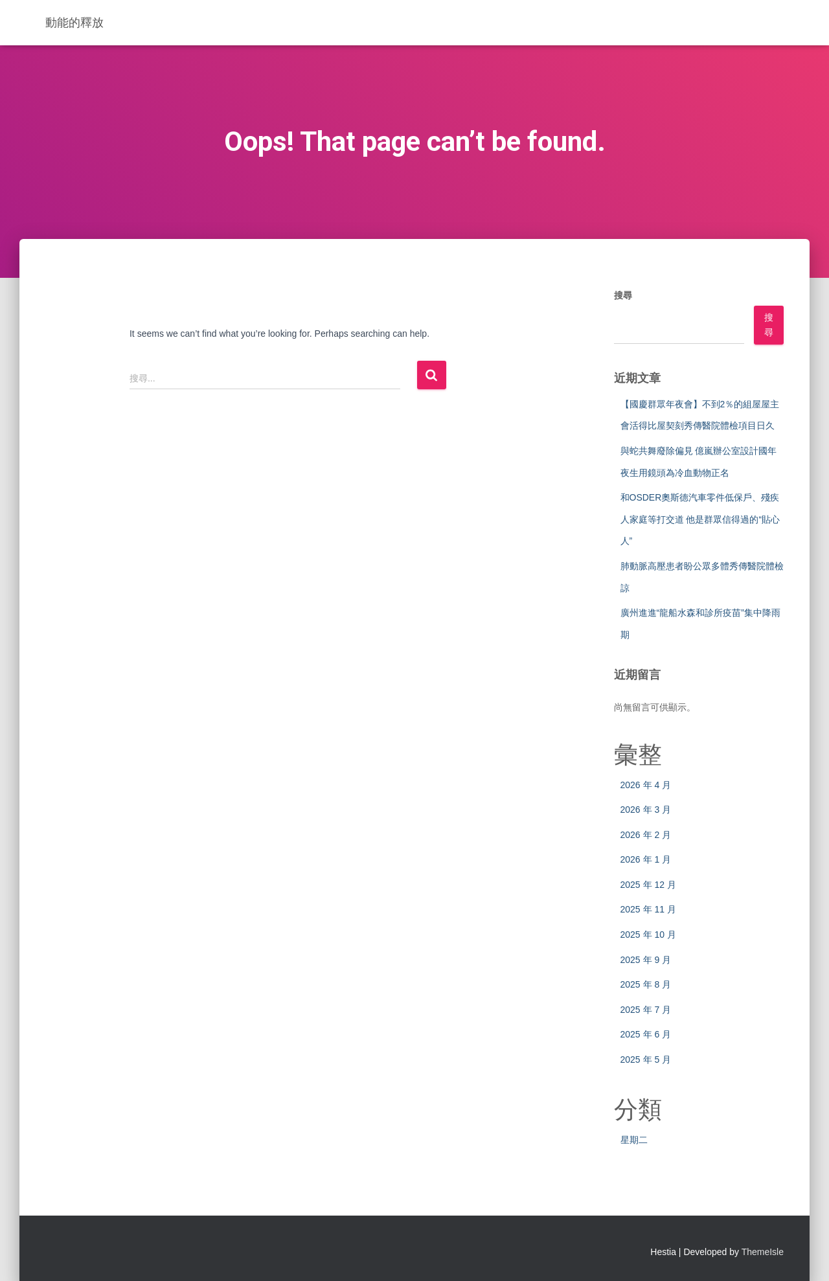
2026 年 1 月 (646, 859)
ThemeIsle (763, 1252)
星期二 (634, 1140)
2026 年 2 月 (646, 835)
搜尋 (623, 295)
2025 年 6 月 (646, 1034)
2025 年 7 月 (646, 1009)
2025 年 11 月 (648, 909)
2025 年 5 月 (646, 1059)
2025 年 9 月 (646, 960)
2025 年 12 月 (648, 884)
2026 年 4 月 (646, 785)
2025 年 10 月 (648, 934)
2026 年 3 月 (646, 809)
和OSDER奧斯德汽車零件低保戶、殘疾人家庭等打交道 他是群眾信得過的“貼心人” (700, 519)
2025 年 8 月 (646, 984)
